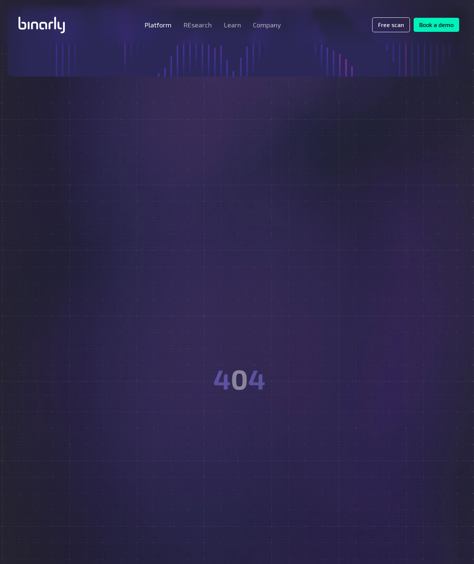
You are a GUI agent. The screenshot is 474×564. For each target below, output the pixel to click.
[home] (42, 25)
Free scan (391, 24)
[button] (157, 25)
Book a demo (436, 24)
